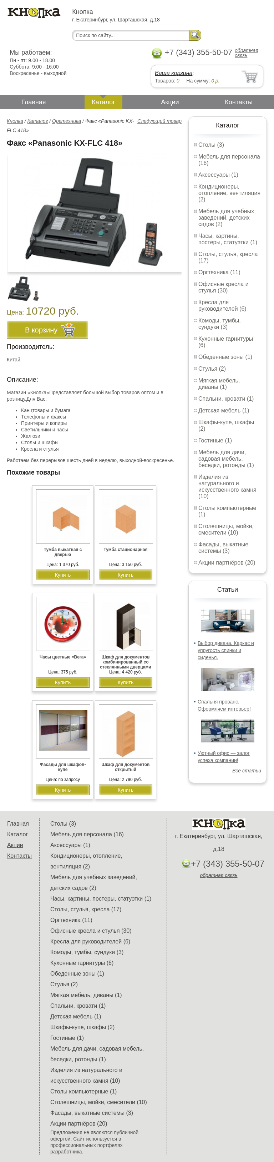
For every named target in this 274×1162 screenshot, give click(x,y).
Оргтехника (66, 121)
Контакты (239, 102)
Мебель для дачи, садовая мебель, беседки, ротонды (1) (226, 458)
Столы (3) (211, 145)
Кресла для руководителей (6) (222, 305)
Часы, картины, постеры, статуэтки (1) (227, 239)
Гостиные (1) (215, 440)
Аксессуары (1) (218, 175)
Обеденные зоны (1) (225, 357)
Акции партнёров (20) (226, 563)
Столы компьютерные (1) (83, 1091)
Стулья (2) (212, 369)
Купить (63, 575)
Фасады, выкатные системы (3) (223, 547)
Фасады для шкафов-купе (63, 767)
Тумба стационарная (125, 549)
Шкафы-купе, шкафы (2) (82, 1027)
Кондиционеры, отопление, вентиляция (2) (229, 193)
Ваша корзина (173, 73)
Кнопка (15, 121)
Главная (33, 102)
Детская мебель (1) (223, 410)
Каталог (103, 102)
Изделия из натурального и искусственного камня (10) (227, 486)
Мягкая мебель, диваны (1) (219, 383)
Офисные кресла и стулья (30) (223, 287)
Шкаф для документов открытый (126, 767)
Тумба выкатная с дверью (63, 552)
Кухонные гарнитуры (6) (81, 963)
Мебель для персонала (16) (87, 834)
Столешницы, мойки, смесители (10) (226, 529)
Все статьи (246, 770)
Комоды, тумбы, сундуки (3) (219, 323)
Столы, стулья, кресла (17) (85, 909)
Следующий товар (159, 121)
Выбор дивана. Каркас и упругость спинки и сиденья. (226, 650)
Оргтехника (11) (219, 272)
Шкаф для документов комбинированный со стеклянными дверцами (125, 662)
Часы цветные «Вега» (63, 657)
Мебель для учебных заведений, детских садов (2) (226, 217)
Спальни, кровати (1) (226, 399)
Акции (170, 102)
